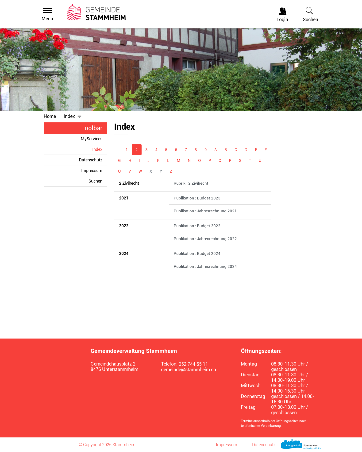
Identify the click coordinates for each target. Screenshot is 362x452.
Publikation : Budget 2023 (197, 198)
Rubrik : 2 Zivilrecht (191, 183)
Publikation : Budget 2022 (197, 225)
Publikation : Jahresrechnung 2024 (205, 266)
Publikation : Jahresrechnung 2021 (205, 211)
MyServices (91, 138)
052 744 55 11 (193, 364)
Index (99, 149)
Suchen (95, 181)
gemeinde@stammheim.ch (188, 369)
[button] (73, 116)
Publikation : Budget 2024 (197, 253)
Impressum (91, 170)
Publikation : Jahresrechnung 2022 (205, 238)
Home (50, 116)
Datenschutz (90, 159)
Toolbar (91, 128)
